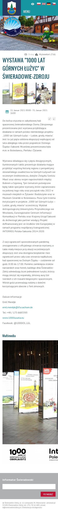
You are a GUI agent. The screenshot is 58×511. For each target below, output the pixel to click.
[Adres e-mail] (29, 486)
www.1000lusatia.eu (13, 317)
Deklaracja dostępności (32, 507)
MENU (26, 11)
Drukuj (31, 54)
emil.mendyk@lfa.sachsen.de (17, 307)
